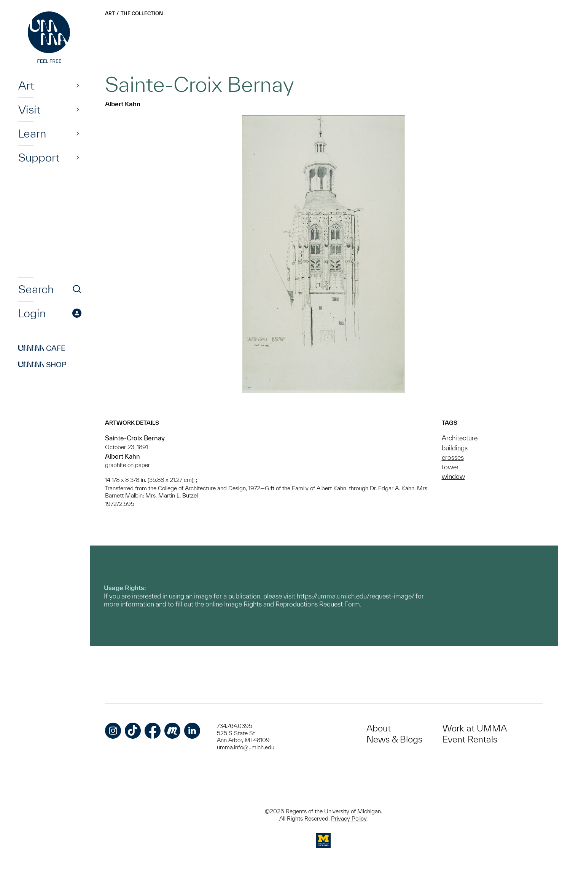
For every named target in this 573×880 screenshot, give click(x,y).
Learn (32, 133)
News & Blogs (394, 739)
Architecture (460, 438)
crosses (453, 457)
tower (450, 466)
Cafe (41, 348)
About (378, 728)
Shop (42, 364)
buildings (455, 447)
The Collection (142, 13)
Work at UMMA (474, 728)
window (453, 476)
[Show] (77, 85)
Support (38, 157)
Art (26, 85)
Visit (29, 109)
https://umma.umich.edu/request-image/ (355, 596)
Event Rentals (469, 739)
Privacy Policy (348, 818)
